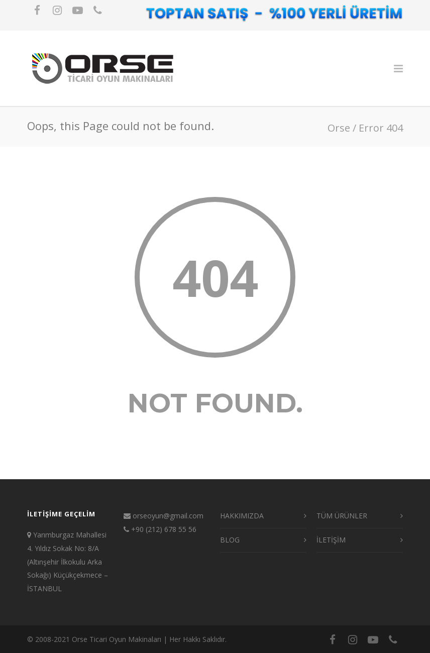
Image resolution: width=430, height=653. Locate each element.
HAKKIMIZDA (242, 515)
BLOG (230, 540)
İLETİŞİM (331, 540)
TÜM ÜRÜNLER (341, 515)
